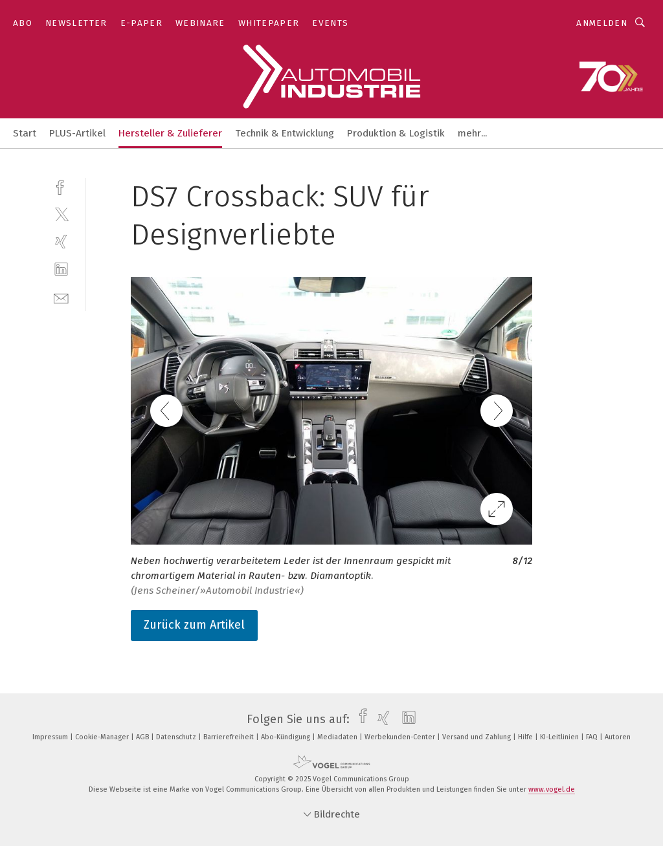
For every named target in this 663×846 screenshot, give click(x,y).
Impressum (51, 737)
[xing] (61, 241)
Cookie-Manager (103, 737)
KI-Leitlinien (560, 737)
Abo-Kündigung (286, 737)
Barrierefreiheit (229, 737)
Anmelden (601, 22)
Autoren (618, 737)
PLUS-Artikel (77, 133)
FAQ (593, 737)
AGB (143, 737)
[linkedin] (61, 269)
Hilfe (526, 737)
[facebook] (61, 186)
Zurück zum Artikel (194, 625)
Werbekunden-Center (401, 737)
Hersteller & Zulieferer (170, 133)
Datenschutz (177, 737)
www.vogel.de (551, 789)
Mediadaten (338, 737)
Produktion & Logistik (396, 133)
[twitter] (61, 214)
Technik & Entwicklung (284, 133)
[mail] (61, 297)
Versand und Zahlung (477, 737)
